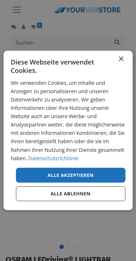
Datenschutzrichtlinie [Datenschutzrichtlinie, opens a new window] (53, 157)
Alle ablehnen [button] (70, 193)
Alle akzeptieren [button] (71, 175)
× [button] (121, 59)
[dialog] (67, 130)
